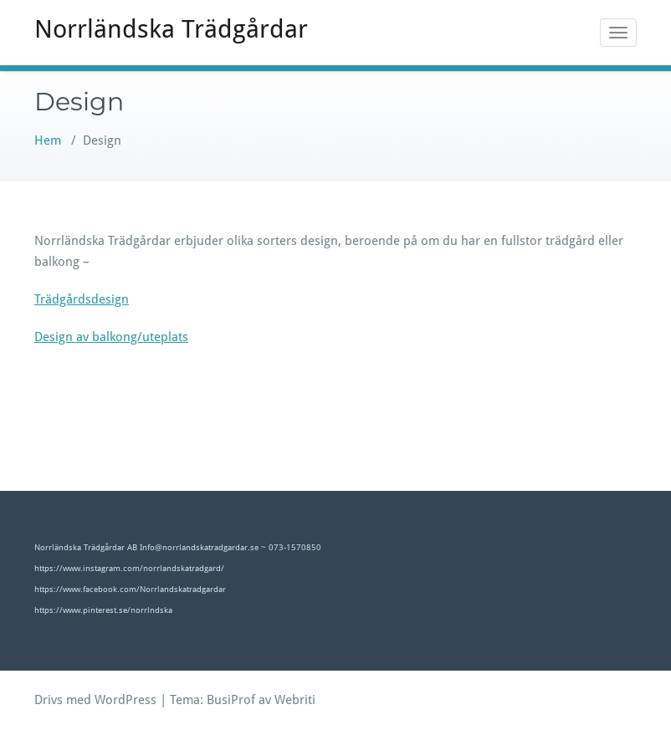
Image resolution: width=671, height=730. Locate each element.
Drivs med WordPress (95, 699)
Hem (47, 140)
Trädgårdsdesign (81, 299)
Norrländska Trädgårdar (171, 28)
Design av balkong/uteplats (111, 337)
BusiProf (231, 699)
